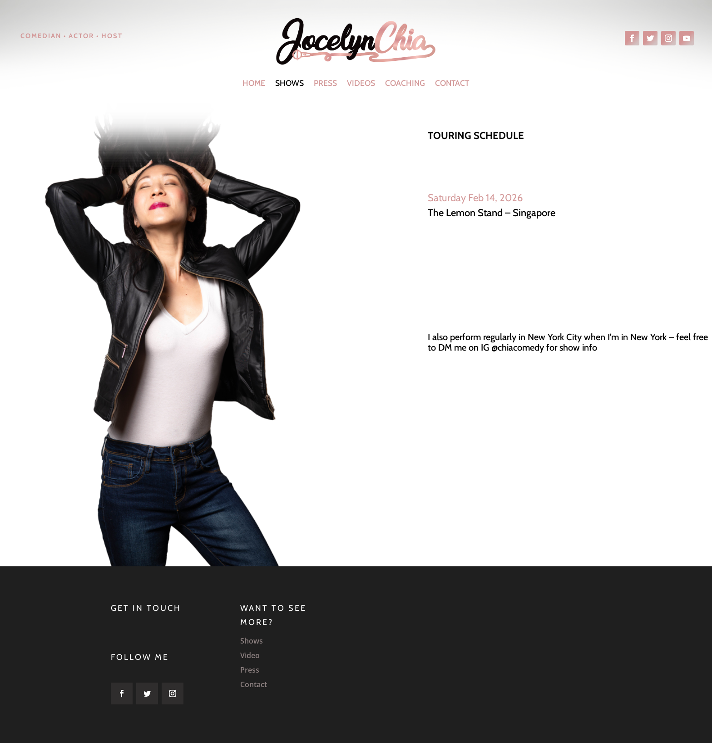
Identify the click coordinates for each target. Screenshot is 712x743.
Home (253, 83)
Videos (361, 83)
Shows (289, 83)
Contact (452, 83)
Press (325, 83)
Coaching (405, 83)
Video (250, 655)
